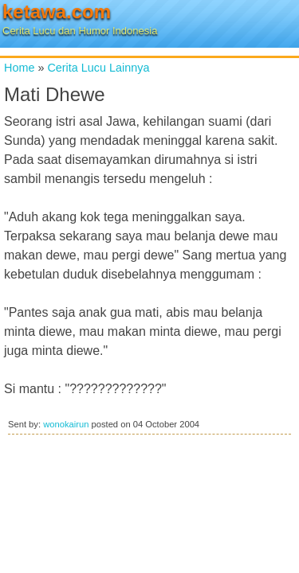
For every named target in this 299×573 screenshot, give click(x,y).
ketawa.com (56, 11)
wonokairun (66, 424)
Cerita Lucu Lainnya (98, 67)
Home (19, 67)
